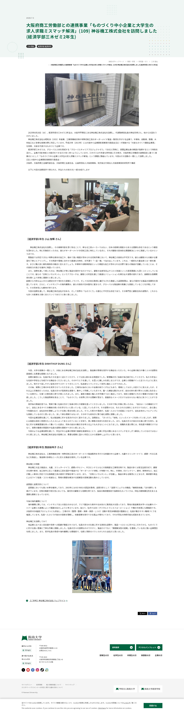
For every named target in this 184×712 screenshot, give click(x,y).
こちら (126, 703)
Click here (102, 708)
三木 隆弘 (30, 46)
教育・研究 (131, 61)
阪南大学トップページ (116, 61)
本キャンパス (26, 646)
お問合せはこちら (45, 650)
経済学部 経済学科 (44, 46)
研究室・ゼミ (143, 61)
